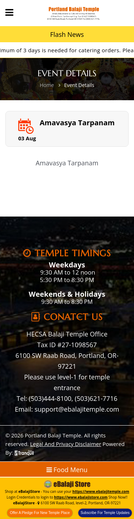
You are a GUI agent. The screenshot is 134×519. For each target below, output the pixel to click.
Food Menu (67, 469)
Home (47, 85)
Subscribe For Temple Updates (104, 513)
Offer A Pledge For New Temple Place (40, 513)
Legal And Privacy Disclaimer (65, 443)
